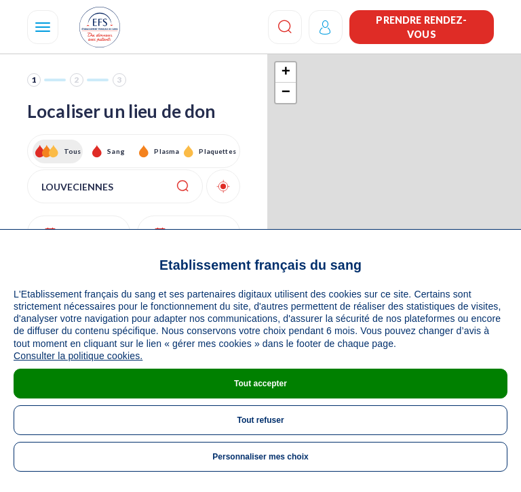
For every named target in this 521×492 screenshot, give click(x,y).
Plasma (166, 151)
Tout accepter (260, 383)
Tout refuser (260, 420)
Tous (72, 151)
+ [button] (286, 72)
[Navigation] (42, 27)
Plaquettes (217, 151)
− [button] (286, 93)
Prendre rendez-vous (421, 27)
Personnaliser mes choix (260, 457)
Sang (116, 151)
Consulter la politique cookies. (78, 355)
